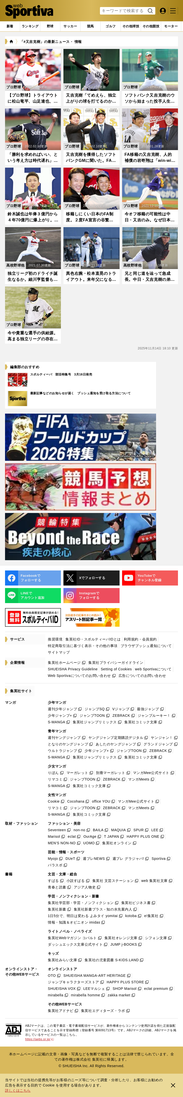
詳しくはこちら (18, 1090)
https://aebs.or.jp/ (39, 1039)
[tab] (50, 26)
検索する (150, 11)
